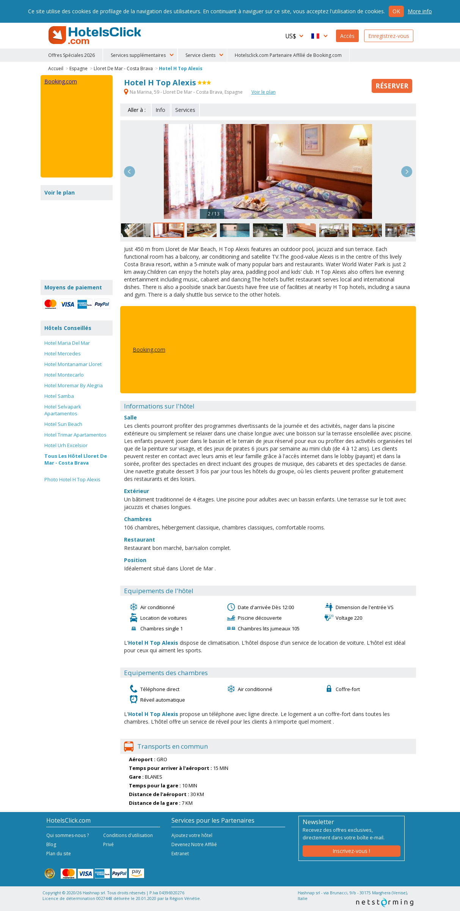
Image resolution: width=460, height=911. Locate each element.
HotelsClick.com (95, 35)
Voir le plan (263, 92)
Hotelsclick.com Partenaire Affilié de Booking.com (288, 55)
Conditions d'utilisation (128, 835)
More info (420, 11)
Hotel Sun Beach (63, 424)
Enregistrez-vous (388, 35)
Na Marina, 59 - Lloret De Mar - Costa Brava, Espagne (184, 92)
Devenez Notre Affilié (194, 844)
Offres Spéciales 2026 (71, 55)
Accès (347, 35)
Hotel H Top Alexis (181, 68)
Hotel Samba (59, 396)
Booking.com (149, 349)
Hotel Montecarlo (64, 374)
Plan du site (58, 853)
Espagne (78, 68)
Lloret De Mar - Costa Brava (123, 68)
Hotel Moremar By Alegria (73, 385)
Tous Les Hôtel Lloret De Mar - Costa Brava (75, 459)
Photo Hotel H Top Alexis (72, 479)
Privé (108, 844)
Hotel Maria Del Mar (67, 342)
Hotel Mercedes (62, 353)
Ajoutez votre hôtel (191, 835)
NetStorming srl (384, 902)
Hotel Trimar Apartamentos (75, 434)
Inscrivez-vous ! (351, 850)
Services (185, 109)
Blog (51, 844)
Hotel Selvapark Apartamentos (62, 410)
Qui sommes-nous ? (67, 835)
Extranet (180, 853)
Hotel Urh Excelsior (66, 445)
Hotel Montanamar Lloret (73, 364)
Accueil (55, 68)
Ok (396, 11)
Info (160, 109)
